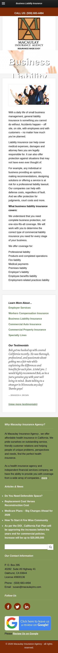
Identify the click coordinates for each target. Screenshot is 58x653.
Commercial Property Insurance (27, 329)
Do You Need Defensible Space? (24, 496)
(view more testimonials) (23, 404)
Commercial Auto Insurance (25, 324)
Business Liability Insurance (25, 318)
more (44, 478)
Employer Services (20, 307)
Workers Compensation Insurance (29, 313)
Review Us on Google (25, 633)
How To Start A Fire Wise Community (26, 520)
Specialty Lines (18, 335)
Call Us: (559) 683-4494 (28, 13)
